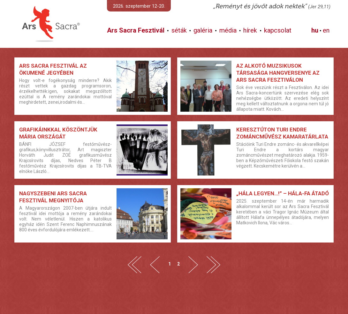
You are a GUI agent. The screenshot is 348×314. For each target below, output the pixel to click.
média (228, 30)
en (326, 30)
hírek (250, 30)
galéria (202, 30)
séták (179, 30)
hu (314, 30)
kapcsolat (277, 30)
